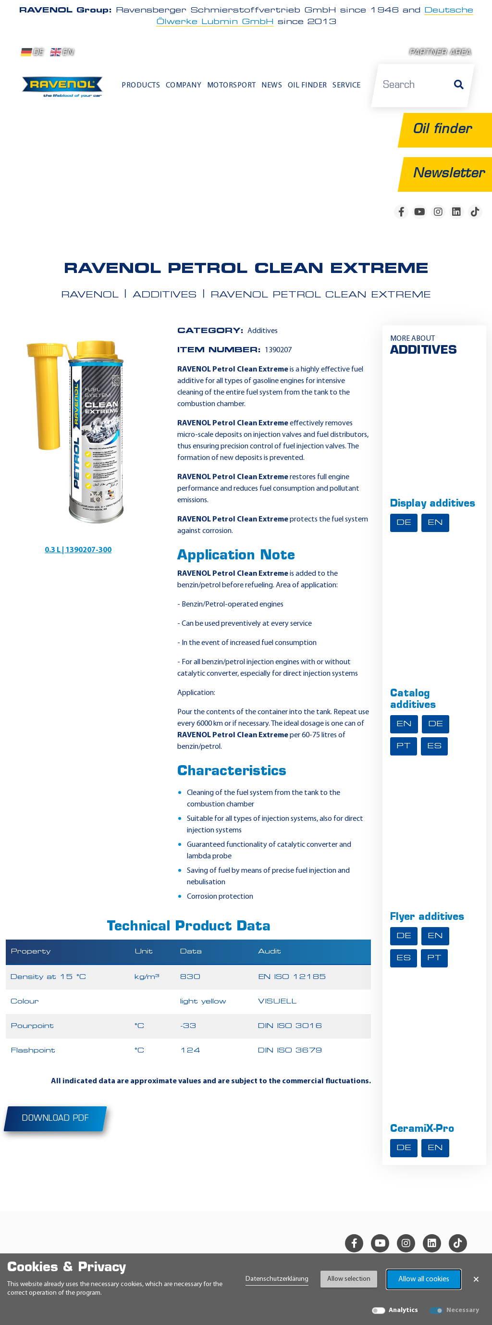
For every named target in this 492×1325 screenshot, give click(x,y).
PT (403, 746)
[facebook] (401, 212)
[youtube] (419, 212)
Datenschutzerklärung (277, 1279)
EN (61, 52)
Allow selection (348, 1279)
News (271, 85)
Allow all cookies (423, 1279)
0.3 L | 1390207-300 (78, 550)
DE (32, 52)
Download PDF (55, 1118)
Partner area (440, 53)
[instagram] (438, 212)
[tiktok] (475, 212)
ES (434, 746)
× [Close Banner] (476, 1279)
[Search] (459, 85)
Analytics (403, 1310)
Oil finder (307, 85)
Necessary (462, 1310)
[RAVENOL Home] (64, 90)
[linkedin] (456, 212)
